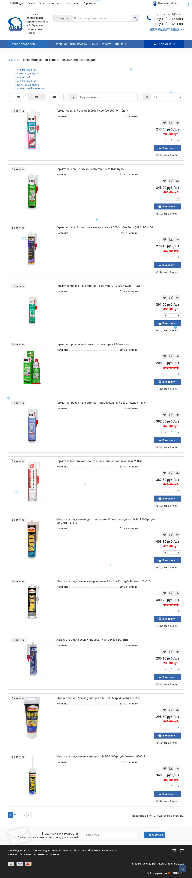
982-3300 (169, 24)
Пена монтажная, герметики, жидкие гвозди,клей (27, 73)
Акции (94, 44)
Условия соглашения (47, 854)
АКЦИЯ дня (17, 3)
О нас (31, 3)
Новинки (61, 44)
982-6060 (169, 19)
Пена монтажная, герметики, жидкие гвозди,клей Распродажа (30, 84)
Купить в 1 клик (166, 155)
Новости (106, 44)
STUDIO (175, 873)
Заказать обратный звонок (167, 28)
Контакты (73, 3)
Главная (13, 59)
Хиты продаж (78, 44)
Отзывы (120, 44)
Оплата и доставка (50, 3)
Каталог (28, 43)
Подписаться (155, 834)
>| (29, 815)
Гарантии (89, 3)
